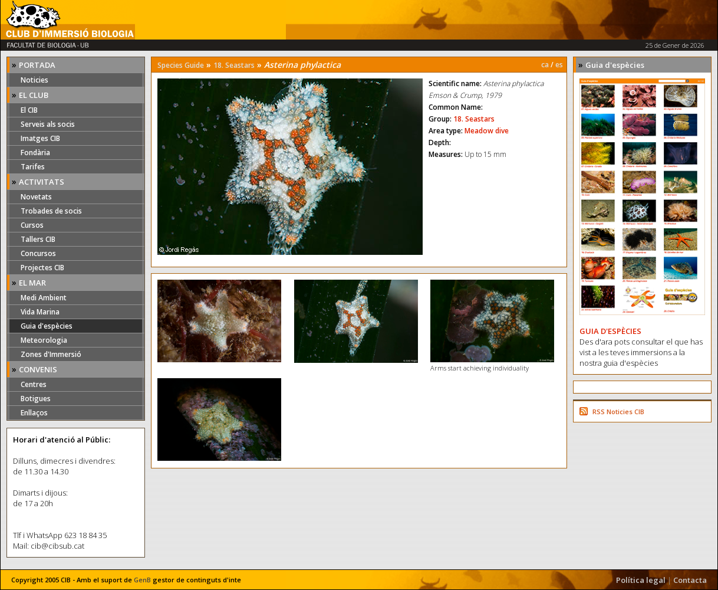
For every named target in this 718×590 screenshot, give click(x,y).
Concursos (38, 253)
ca (545, 65)
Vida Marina (40, 312)
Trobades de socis (51, 211)
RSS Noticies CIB (618, 411)
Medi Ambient (44, 298)
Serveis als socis (48, 124)
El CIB (29, 110)
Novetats (36, 197)
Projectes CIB (42, 268)
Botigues (36, 399)
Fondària (35, 153)
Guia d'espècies (47, 326)
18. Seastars (234, 65)
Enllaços (34, 413)
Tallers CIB (38, 239)
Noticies (34, 80)
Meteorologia (44, 340)
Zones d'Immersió (51, 354)
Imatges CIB (40, 138)
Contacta (690, 580)
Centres (34, 384)
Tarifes (33, 167)
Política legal (641, 580)
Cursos (32, 225)
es (559, 65)
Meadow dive (487, 131)
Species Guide (180, 65)
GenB (142, 579)
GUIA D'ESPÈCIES (610, 331)
